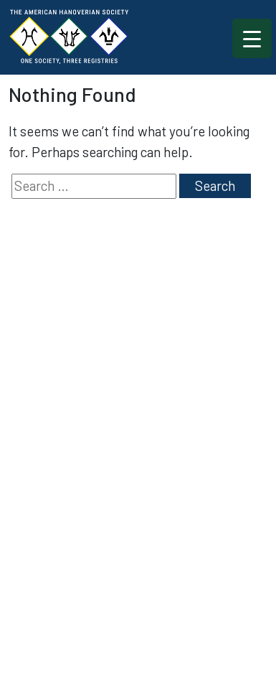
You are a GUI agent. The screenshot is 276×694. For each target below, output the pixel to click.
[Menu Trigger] (252, 38)
